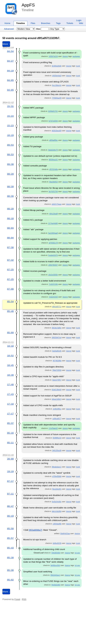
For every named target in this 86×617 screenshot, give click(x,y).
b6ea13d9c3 (56, 399)
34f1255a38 (56, 450)
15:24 (10, 116)
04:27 (10, 61)
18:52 (10, 355)
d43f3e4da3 (56, 76)
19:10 (10, 346)
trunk (78, 66)
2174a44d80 (53, 223)
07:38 (10, 247)
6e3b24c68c (56, 502)
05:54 (10, 301)
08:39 (10, 186)
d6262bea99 (56, 131)
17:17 (10, 413)
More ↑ (6, 44)
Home (7, 23)
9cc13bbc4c (56, 85)
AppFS (28, 5)
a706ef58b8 (56, 476)
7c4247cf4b (53, 284)
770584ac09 (56, 98)
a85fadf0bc (53, 140)
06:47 (10, 506)
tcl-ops (77, 553)
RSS (24, 599)
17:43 (10, 394)
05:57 (10, 538)
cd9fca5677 (56, 419)
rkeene (65, 56)
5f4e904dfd (56, 553)
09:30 (10, 164)
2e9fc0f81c (57, 409)
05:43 (10, 547)
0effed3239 (57, 543)
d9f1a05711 (56, 307)
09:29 (10, 174)
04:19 (10, 70)
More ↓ (6, 591)
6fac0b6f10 (53, 182)
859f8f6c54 (57, 438)
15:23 (10, 125)
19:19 (10, 471)
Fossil (17, 599)
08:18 (10, 218)
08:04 (10, 228)
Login (78, 20)
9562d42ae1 (55, 575)
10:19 (10, 135)
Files (33, 23)
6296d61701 (53, 111)
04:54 (10, 51)
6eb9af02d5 (56, 351)
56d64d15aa (65, 533)
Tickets (69, 23)
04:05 (10, 80)
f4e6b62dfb (56, 585)
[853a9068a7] (35, 530)
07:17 (10, 481)
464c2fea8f (53, 214)
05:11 (10, 442)
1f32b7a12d (53, 56)
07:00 (10, 289)
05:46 (10, 311)
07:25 (10, 269)
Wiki (81, 23)
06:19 (10, 516)
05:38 (10, 557)
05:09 (10, 332)
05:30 (10, 570)
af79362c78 (53, 243)
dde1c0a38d (56, 511)
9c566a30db (56, 66)
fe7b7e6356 (53, 121)
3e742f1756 (53, 191)
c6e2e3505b (53, 275)
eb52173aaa (56, 204)
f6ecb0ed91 (56, 489)
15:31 (10, 106)
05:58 (10, 528)
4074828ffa (57, 361)
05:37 (10, 423)
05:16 (10, 433)
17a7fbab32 (53, 428)
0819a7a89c (56, 328)
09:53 (10, 145)
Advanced (9, 29)
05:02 (10, 579)
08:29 (10, 208)
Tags (58, 23)
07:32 (10, 260)
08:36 (10, 196)
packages (76, 56)
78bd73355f (56, 370)
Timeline (20, 23)
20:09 (10, 458)
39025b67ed (56, 337)
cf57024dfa (53, 169)
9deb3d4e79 (53, 150)
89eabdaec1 (56, 467)
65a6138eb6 (56, 390)
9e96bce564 (55, 565)
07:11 (10, 493)
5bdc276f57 (56, 380)
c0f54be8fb (57, 524)
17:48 (10, 384)
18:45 (10, 365)
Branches (45, 23)
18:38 (10, 375)
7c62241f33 (53, 297)
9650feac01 (53, 160)
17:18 (10, 404)
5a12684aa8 (53, 233)
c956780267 (53, 265)
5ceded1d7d (53, 255)
